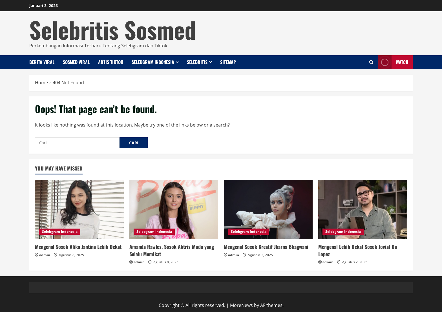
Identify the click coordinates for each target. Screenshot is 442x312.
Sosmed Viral (76, 62)
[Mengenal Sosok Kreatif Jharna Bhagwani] (268, 209)
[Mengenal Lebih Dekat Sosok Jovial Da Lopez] (362, 209)
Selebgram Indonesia (153, 62)
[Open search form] (371, 62)
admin (44, 255)
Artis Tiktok (110, 62)
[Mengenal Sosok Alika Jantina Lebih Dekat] (79, 209)
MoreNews (241, 305)
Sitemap (228, 62)
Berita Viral (41, 62)
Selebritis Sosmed (112, 29)
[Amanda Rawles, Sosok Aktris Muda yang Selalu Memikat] (173, 209)
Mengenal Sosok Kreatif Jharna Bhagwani (266, 246)
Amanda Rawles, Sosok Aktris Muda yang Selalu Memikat (171, 250)
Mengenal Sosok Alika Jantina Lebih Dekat (78, 246)
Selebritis (197, 62)
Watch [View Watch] (393, 62)
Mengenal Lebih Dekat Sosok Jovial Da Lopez (357, 250)
